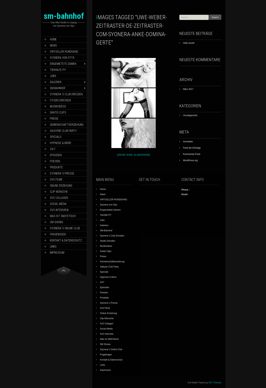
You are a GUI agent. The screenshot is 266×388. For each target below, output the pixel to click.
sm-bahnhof (64, 16)
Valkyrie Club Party (63, 131)
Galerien (55, 82)
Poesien (55, 161)
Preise (54, 118)
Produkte (56, 167)
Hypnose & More (60, 143)
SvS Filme (56, 179)
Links (53, 246)
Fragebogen (58, 234)
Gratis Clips (58, 112)
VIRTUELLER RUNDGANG (64, 51)
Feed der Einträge (192, 148)
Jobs (53, 76)
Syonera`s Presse (62, 173)
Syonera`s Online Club (65, 228)
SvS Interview (59, 210)
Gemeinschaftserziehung (66, 124)
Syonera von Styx (62, 57)
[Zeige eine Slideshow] (133, 154)
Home (53, 39)
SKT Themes (215, 382)
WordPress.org (190, 160)
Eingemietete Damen (63, 64)
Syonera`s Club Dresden (66, 94)
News (53, 45)
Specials (56, 137)
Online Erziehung (61, 185)
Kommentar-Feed (191, 154)
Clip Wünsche (59, 191)
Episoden (56, 155)
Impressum (57, 252)
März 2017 (188, 89)
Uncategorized (190, 115)
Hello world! (189, 43)
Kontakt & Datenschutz (66, 240)
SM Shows (56, 222)
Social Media (58, 204)
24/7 (52, 149)
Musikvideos (58, 106)
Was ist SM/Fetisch (63, 216)
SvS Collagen (59, 198)
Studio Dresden (60, 100)
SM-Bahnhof (58, 88)
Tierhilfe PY (58, 70)
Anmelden (188, 141)
